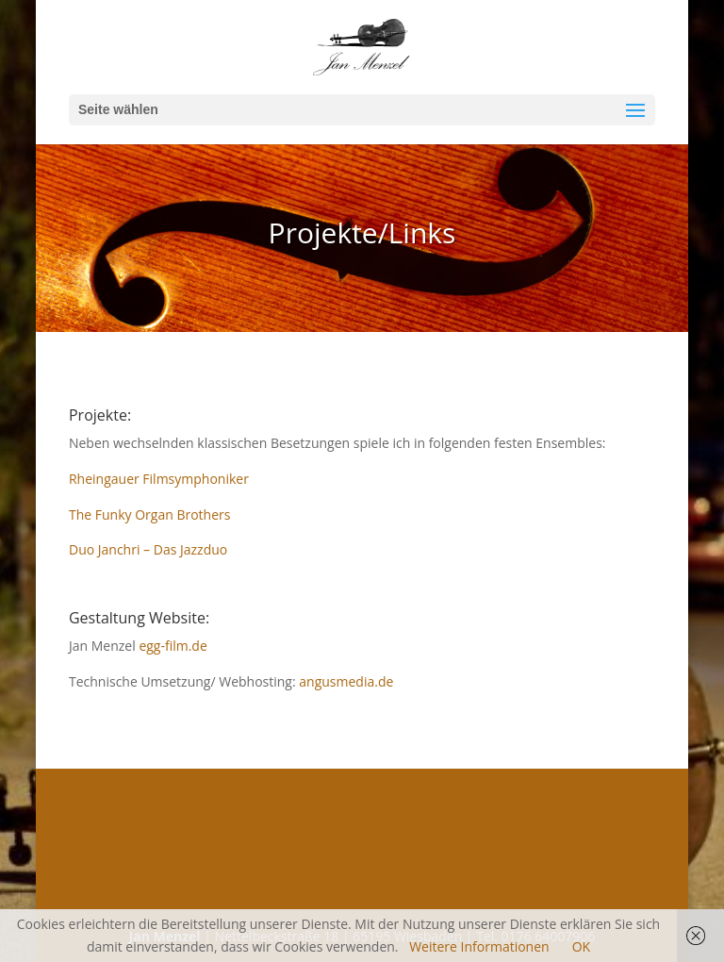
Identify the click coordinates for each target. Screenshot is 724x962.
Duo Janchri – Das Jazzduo (148, 549)
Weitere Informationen (479, 946)
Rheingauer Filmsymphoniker (159, 479)
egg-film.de (172, 646)
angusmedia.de (346, 681)
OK (581, 946)
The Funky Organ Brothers (149, 514)
